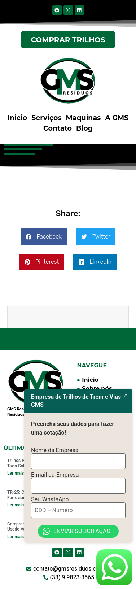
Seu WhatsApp (50, 498)
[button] (44, 236)
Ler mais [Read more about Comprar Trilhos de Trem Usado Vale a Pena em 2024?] (15, 536)
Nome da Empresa (55, 448)
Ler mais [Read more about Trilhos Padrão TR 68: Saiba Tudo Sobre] (15, 473)
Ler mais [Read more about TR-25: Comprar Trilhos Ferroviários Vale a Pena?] (15, 504)
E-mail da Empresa (55, 473)
